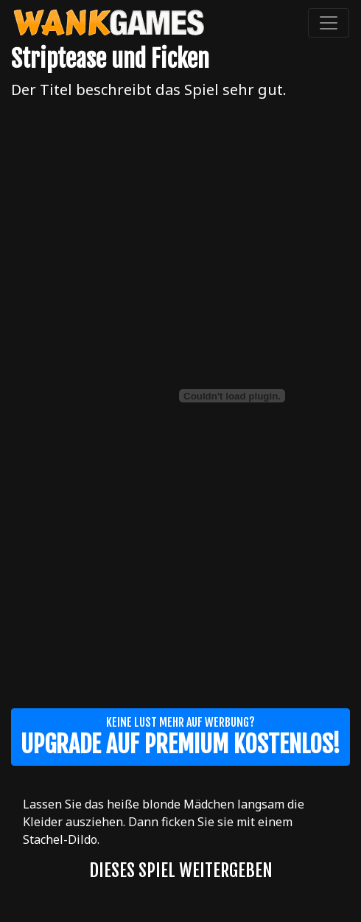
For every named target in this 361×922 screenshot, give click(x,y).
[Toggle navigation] (328, 23)
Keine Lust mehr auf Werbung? (180, 737)
